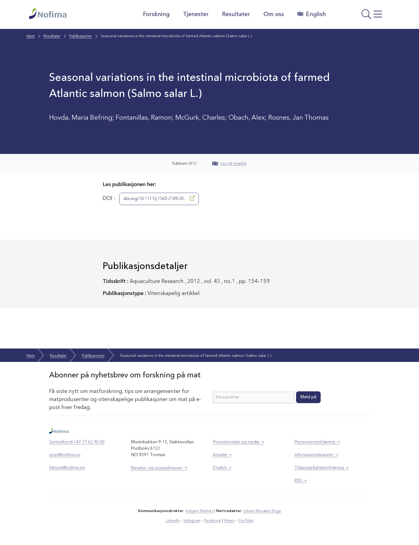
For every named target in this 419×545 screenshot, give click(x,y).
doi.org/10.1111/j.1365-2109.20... (159, 198)
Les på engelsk (229, 163)
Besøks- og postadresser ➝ (159, 468)
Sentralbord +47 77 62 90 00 (76, 442)
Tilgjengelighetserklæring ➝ (321, 468)
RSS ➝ (300, 481)
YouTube (246, 521)
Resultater (236, 14)
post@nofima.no (64, 455)
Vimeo (229, 521)
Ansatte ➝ (222, 455)
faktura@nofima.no (67, 468)
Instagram (192, 521)
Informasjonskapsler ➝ (316, 455)
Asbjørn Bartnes (199, 511)
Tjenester (196, 14)
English (311, 14)
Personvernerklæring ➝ (317, 442)
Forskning (156, 14)
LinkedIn (173, 521)
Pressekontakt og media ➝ (238, 442)
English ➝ (222, 468)
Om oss (273, 14)
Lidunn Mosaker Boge (262, 511)
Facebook (212, 521)
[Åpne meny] (361, 16)
